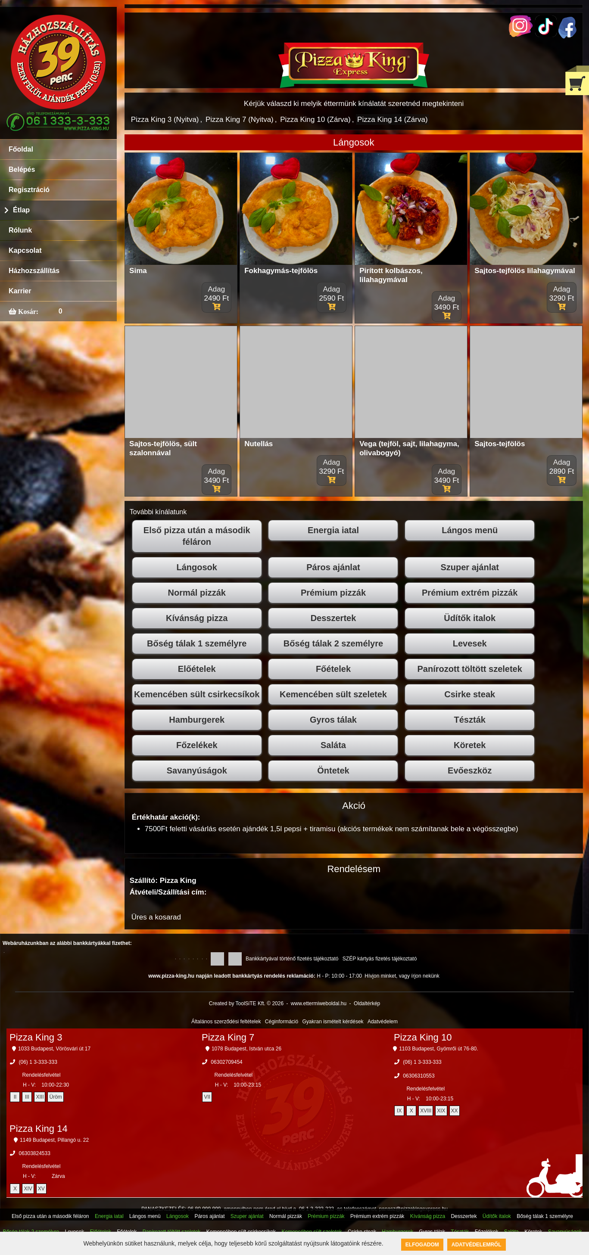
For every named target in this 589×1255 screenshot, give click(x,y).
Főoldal (21, 149)
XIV (28, 1189)
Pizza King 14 (38, 1128)
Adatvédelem (383, 1022)
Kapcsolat (25, 250)
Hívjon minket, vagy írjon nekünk (402, 976)
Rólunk (20, 230)
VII (207, 1097)
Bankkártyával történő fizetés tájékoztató (292, 959)
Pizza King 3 (35, 1037)
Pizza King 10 (423, 1037)
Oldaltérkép (367, 1003)
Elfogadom (422, 1245)
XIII (40, 1097)
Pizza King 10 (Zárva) (315, 119)
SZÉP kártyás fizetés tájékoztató (380, 959)
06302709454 (226, 1062)
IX (399, 1111)
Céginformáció (281, 1022)
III (27, 1097)
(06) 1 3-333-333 (38, 1062)
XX (454, 1111)
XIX (441, 1111)
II (15, 1097)
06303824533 (34, 1153)
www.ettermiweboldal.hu (318, 1003)
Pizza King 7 (228, 1037)
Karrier (20, 291)
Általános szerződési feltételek (226, 1022)
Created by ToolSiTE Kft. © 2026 (246, 1003)
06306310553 (418, 1076)
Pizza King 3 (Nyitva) (165, 119)
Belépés (22, 169)
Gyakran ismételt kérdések (333, 1022)
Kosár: (27, 311)
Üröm (55, 1097)
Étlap (21, 210)
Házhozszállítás (34, 270)
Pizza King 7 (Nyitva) (240, 119)
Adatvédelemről (477, 1245)
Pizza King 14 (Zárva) (392, 119)
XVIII (425, 1111)
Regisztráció (29, 189)
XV (41, 1189)
